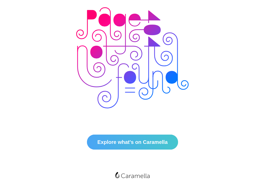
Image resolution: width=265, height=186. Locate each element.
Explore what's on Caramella (132, 142)
